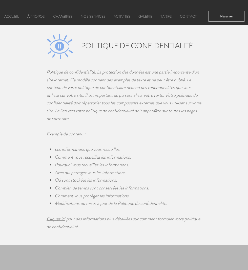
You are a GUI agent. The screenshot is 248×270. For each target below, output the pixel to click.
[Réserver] (226, 16)
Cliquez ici (56, 218)
